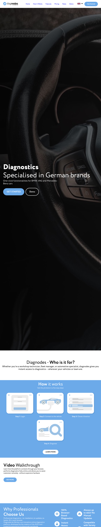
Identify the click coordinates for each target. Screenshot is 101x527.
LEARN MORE (50, 452)
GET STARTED (14, 191)
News (64, 4)
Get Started (91, 4)
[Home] (10, 4)
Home (28, 4)
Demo (71, 4)
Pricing (57, 4)
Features (48, 4)
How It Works (37, 4)
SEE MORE (10, 480)
